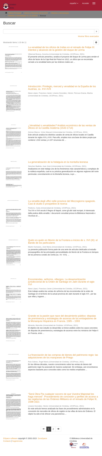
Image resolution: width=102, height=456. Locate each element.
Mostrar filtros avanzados (88, 36)
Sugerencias (17, 441)
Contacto (7, 441)
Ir (96, 31)
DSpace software (10, 438)
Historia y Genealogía (60, 13)
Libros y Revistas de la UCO (36, 13)
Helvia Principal (14, 13)
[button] (74, 3)
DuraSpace (42, 438)
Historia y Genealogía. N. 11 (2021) (22, 16)
